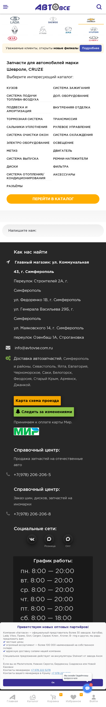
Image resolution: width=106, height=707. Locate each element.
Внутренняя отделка (71, 107)
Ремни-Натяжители (70, 158)
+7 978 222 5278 (41, 670)
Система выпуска (23, 158)
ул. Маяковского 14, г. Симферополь (49, 328)
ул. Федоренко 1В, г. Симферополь (47, 300)
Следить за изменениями (44, 411)
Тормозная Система (25, 119)
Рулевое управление (72, 127)
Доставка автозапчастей (37, 358)
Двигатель (62, 151)
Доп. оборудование (71, 96)
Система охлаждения (73, 135)
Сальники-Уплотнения (27, 127)
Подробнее (90, 48)
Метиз (12, 151)
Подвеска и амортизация (19, 109)
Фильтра (61, 166)
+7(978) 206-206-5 (32, 475)
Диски (12, 166)
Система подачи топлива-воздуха (23, 98)
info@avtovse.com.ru (34, 348)
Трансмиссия (65, 119)
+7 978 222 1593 (60, 673)
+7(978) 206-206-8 (32, 514)
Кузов (12, 88)
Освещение (63, 143)
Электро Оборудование (28, 143)
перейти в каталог (53, 199)
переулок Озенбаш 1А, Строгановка (49, 337)
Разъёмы (15, 186)
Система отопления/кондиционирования (26, 176)
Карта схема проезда (37, 401)
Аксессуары (64, 174)
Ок (53, 683)
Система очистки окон (27, 135)
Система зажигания (71, 88)
